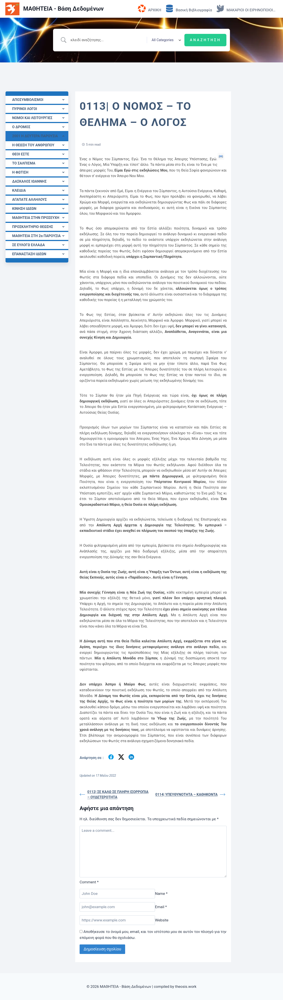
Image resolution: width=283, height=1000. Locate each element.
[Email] (117, 907)
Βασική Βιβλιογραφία (189, 8)
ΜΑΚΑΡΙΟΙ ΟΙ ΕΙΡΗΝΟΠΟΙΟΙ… (245, 8)
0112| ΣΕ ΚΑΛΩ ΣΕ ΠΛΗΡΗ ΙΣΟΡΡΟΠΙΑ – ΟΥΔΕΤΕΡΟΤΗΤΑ (114, 794)
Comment (89, 882)
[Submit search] (205, 40)
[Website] (117, 920)
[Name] (117, 893)
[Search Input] (107, 40)
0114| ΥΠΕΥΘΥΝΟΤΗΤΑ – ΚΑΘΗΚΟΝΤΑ (190, 794)
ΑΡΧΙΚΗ (149, 8)
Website (161, 920)
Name (161, 893)
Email (161, 907)
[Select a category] (165, 40)
